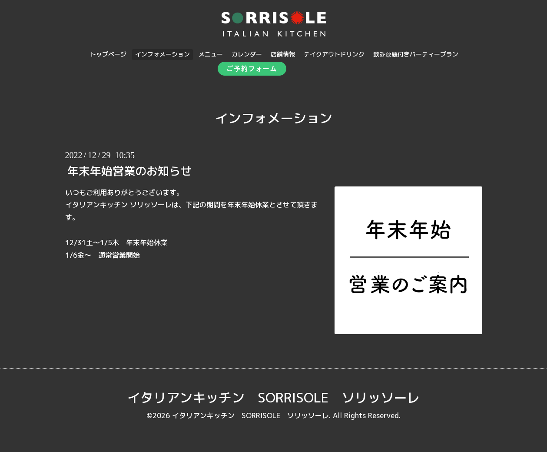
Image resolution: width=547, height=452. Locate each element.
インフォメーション (162, 54)
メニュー (211, 54)
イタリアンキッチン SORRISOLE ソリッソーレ (273, 398)
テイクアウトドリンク (334, 54)
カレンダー (247, 54)
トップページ (108, 54)
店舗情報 (283, 54)
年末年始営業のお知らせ (129, 170)
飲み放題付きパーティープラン (415, 54)
